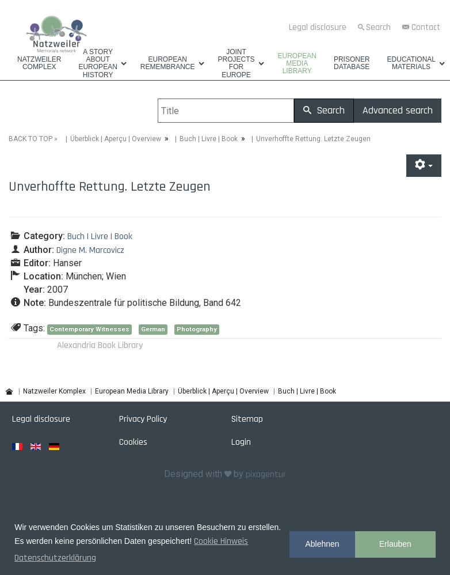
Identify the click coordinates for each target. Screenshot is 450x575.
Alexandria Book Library (100, 345)
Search (378, 27)
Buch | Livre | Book (209, 139)
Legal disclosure (317, 27)
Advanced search (398, 110)
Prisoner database (352, 63)
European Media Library (297, 63)
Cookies (133, 442)
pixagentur (266, 474)
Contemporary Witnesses (89, 329)
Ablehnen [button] (322, 543)
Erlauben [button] (395, 543)
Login (241, 442)
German (153, 329)
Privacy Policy (143, 419)
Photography (197, 329)
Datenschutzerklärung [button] (55, 558)
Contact (425, 27)
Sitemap (247, 419)
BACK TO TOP (30, 139)
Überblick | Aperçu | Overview (115, 139)
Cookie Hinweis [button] (221, 541)
